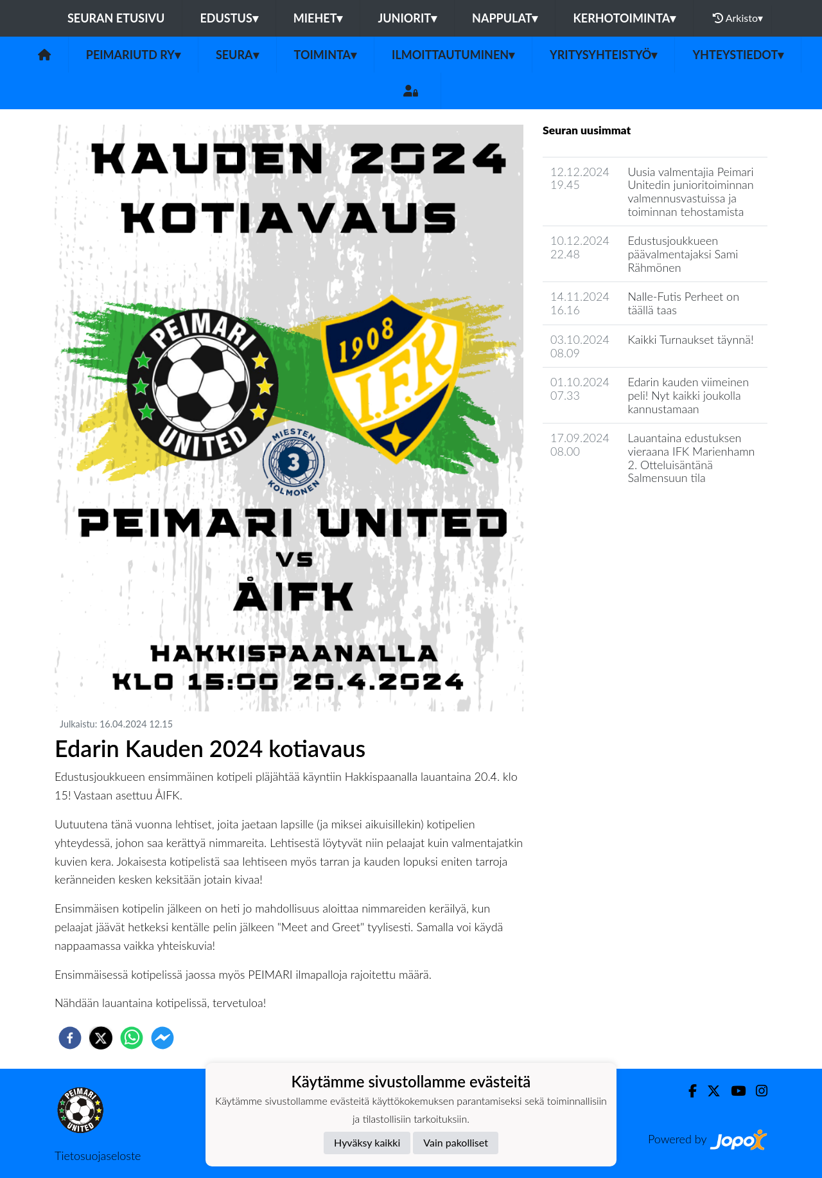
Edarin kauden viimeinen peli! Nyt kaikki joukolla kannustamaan (688, 395)
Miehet (318, 18)
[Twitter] (709, 1091)
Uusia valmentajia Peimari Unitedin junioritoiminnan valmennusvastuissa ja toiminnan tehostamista (690, 192)
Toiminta (325, 55)
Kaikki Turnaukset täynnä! (690, 339)
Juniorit (407, 18)
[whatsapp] (131, 1037)
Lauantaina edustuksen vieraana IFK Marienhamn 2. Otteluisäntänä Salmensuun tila (691, 458)
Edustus (229, 18)
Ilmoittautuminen (453, 55)
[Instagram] (756, 1091)
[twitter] (100, 1037)
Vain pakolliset (455, 1142)
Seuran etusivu (116, 18)
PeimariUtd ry (133, 55)
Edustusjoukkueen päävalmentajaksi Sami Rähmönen (682, 253)
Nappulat (505, 18)
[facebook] (70, 1037)
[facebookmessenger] (162, 1037)
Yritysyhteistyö (603, 55)
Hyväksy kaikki (367, 1142)
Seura (237, 55)
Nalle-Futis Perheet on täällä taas (683, 303)
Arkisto (738, 18)
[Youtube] (733, 1091)
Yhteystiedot (737, 55)
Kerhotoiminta (624, 18)
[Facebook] (687, 1091)
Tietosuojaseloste (98, 1155)
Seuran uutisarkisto (599, 514)
